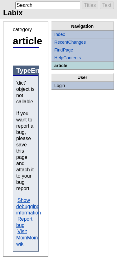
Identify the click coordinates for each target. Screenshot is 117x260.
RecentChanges (70, 42)
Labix (13, 12)
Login (59, 85)
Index (59, 34)
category (22, 29)
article (60, 65)
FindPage (63, 49)
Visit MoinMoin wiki (27, 238)
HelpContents (67, 57)
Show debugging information (28, 206)
